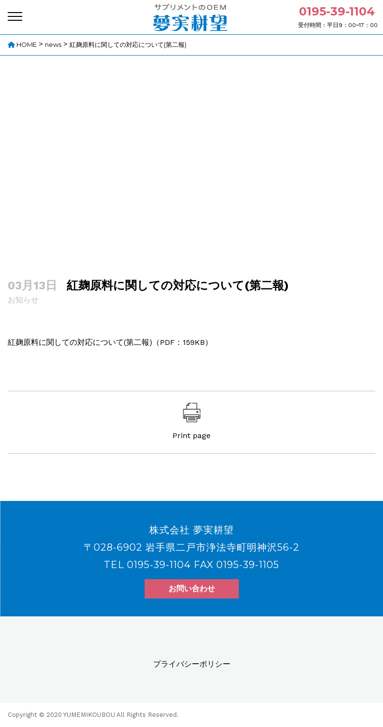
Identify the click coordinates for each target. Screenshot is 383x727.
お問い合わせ (192, 588)
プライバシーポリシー (191, 664)
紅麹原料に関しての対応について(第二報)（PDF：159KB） (110, 342)
